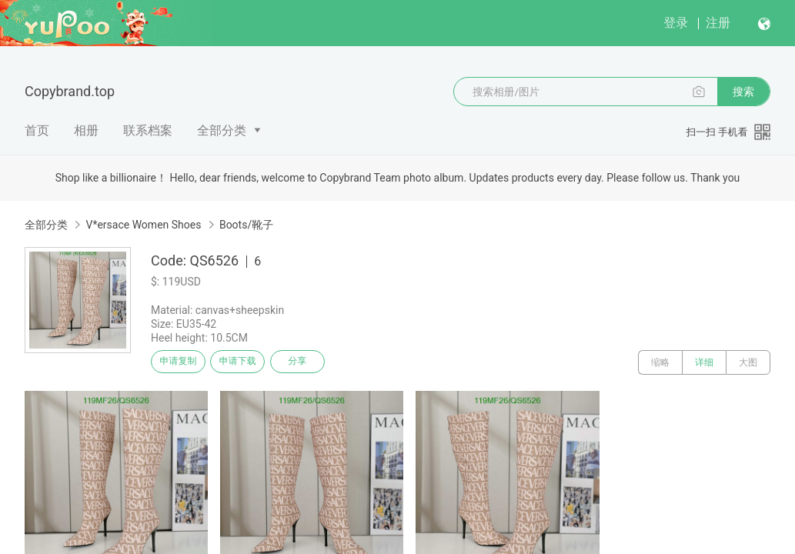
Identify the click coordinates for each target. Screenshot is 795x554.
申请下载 (252, 362)
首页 (37, 130)
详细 (704, 362)
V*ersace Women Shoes (143, 225)
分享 (321, 362)
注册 (718, 22)
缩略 (660, 362)
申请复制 (183, 362)
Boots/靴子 (246, 225)
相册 (86, 130)
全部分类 (221, 130)
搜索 (743, 91)
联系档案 (147, 130)
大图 (748, 362)
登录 (675, 22)
